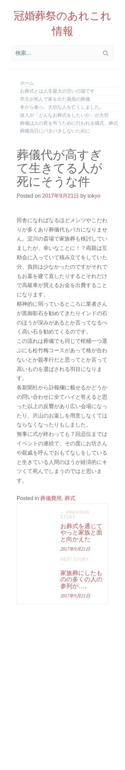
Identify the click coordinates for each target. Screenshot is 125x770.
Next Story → (74, 561)
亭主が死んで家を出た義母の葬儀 (55, 99)
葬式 (70, 498)
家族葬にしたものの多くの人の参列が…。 (81, 580)
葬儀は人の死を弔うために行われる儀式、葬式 (69, 123)
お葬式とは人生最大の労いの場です (57, 91)
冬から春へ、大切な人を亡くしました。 (62, 107)
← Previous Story (74, 514)
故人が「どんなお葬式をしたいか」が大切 (64, 115)
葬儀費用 (51, 498)
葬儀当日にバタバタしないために (55, 130)
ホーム (27, 83)
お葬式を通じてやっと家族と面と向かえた (81, 533)
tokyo (94, 196)
